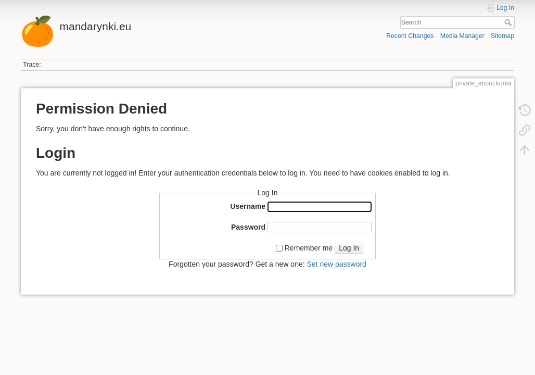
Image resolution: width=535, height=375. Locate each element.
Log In (349, 248)
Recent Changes (410, 36)
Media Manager (462, 36)
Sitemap (502, 36)
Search (509, 22)
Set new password (336, 264)
